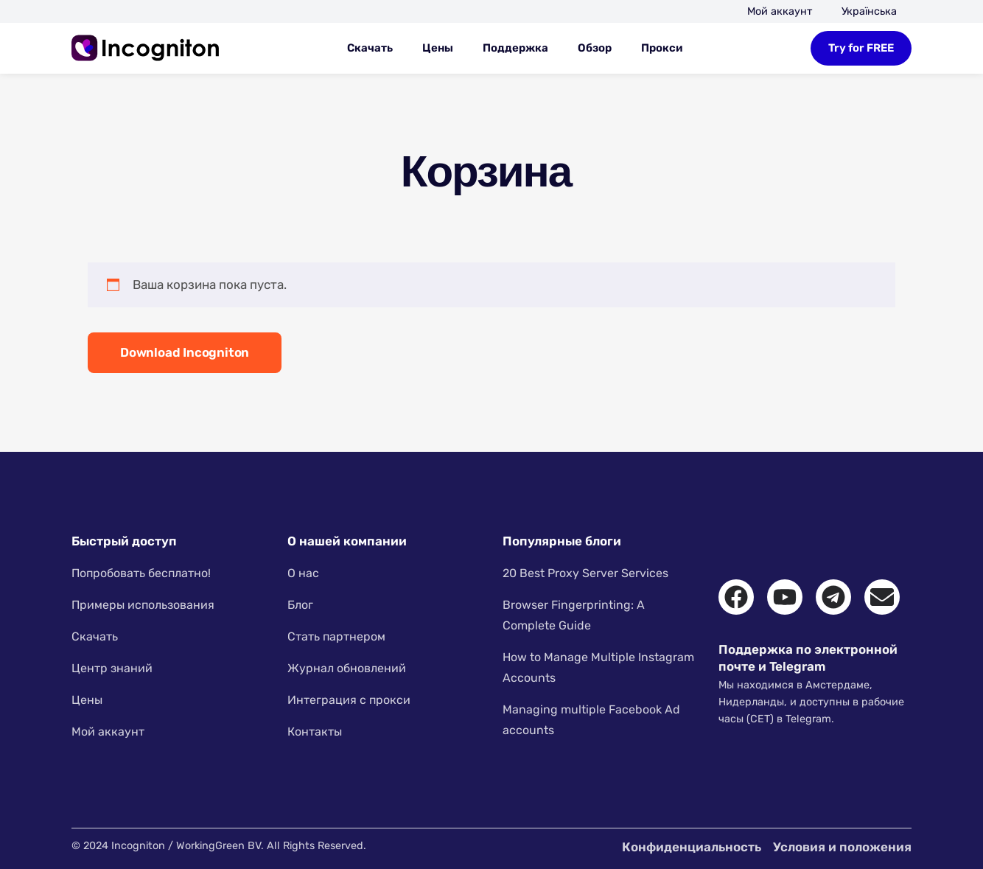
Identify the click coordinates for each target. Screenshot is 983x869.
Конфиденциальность (691, 847)
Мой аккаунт (779, 11)
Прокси (661, 48)
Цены (437, 48)
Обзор (595, 48)
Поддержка (515, 48)
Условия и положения (842, 847)
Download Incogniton (184, 352)
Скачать (370, 48)
